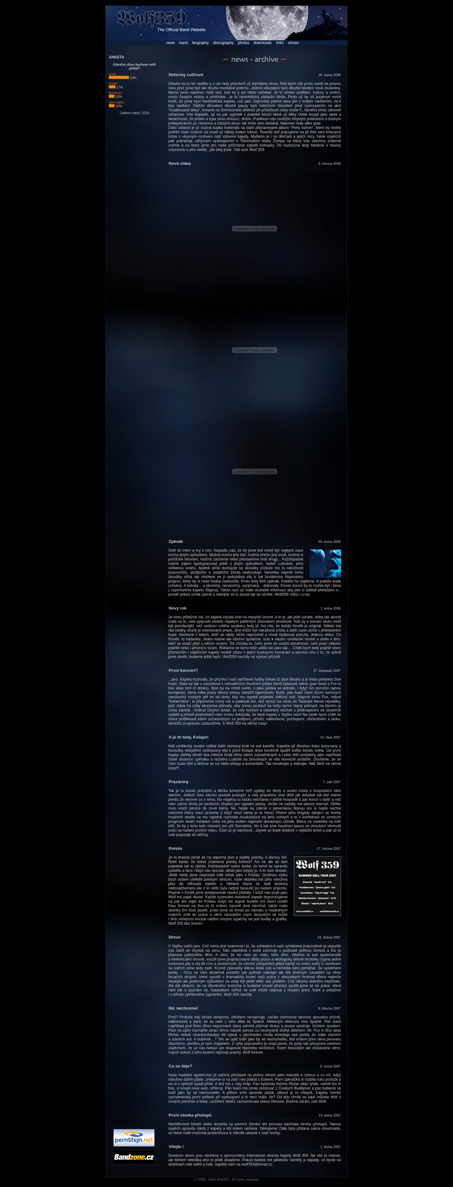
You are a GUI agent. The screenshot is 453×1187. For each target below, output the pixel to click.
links (280, 43)
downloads (262, 43)
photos (243, 43)
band (183, 43)
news (170, 43)
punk (119, 75)
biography (200, 43)
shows (293, 43)
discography (223, 43)
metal (113, 84)
